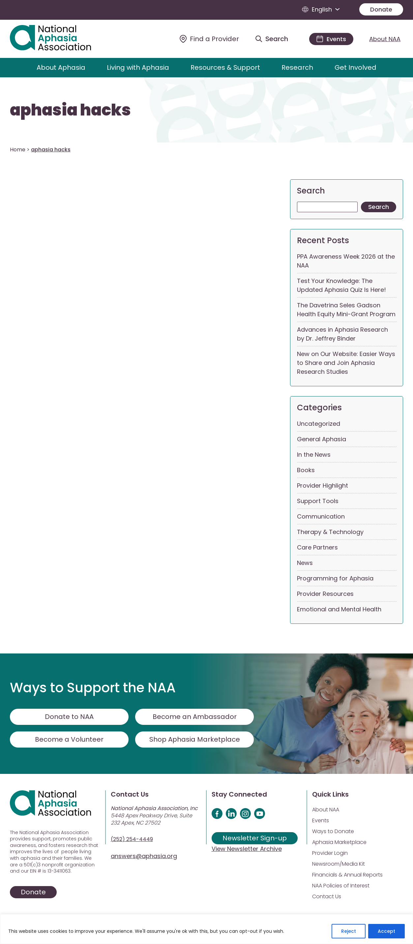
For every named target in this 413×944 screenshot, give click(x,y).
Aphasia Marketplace (339, 842)
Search (311, 190)
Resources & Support (225, 67)
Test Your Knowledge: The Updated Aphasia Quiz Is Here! (341, 285)
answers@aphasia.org (144, 856)
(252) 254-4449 (132, 839)
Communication (321, 516)
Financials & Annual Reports (347, 875)
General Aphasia (321, 439)
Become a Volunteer (69, 739)
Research (297, 67)
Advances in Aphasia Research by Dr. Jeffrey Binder (342, 334)
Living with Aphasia (138, 67)
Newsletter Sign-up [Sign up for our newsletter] (254, 838)
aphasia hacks (70, 110)
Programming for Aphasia (335, 578)
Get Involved (355, 67)
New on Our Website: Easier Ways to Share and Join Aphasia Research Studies (346, 363)
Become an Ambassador (195, 716)
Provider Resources (325, 594)
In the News (314, 454)
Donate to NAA (69, 716)
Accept (386, 931)
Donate (381, 9)
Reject (348, 931)
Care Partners (317, 547)
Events (320, 820)
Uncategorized (318, 424)
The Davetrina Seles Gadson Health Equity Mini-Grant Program (346, 309)
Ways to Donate (333, 831)
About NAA (384, 39)
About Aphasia (61, 67)
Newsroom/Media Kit (338, 864)
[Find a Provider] (209, 38)
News (305, 563)
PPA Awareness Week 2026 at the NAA (346, 260)
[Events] (331, 39)
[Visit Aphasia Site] (58, 39)
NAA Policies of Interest (340, 885)
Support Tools (318, 501)
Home (17, 149)
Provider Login (330, 853)
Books (306, 470)
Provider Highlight (322, 485)
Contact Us (326, 896)
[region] (206, 929)
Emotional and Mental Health (339, 609)
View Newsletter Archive (247, 849)
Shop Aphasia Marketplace (194, 739)
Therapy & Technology (330, 532)
